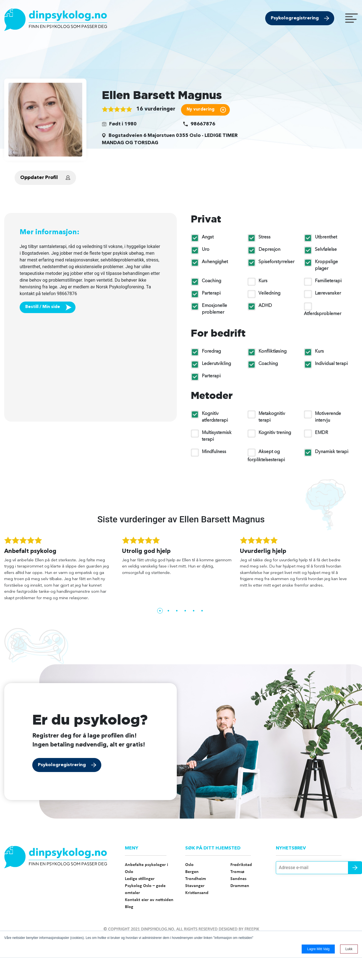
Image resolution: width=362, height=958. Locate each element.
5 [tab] (193, 611)
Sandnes (238, 879)
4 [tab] (185, 611)
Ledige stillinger (140, 879)
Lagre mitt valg (318, 949)
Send (355, 867)
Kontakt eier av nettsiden (149, 900)
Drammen (239, 886)
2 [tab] (168, 611)
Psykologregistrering (295, 18)
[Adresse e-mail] (317, 867)
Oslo (189, 865)
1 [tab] (160, 611)
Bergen (192, 872)
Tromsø (237, 872)
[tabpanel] (63, 571)
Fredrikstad (241, 865)
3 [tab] (177, 611)
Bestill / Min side (42, 307)
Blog (129, 907)
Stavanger (195, 886)
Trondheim (195, 879)
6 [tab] (202, 611)
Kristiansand (197, 893)
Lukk (348, 949)
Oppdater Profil (39, 177)
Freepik (251, 929)
